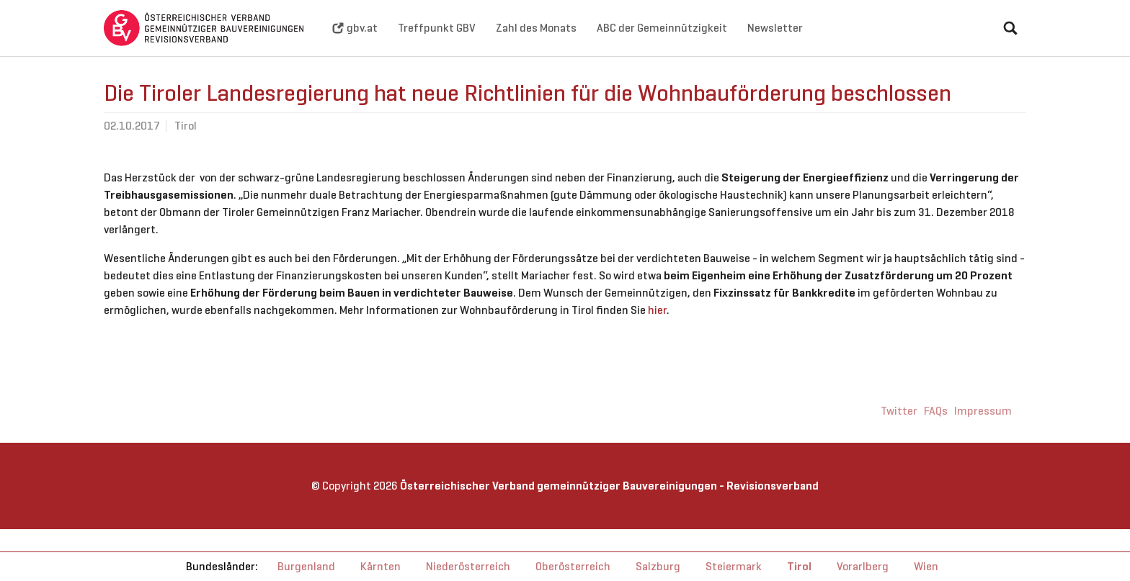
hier (657, 333)
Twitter (899, 433)
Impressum (983, 433)
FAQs (936, 433)
